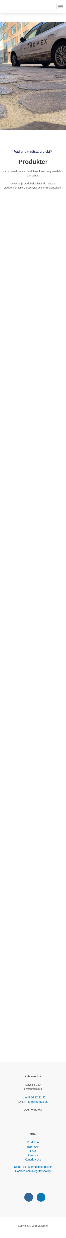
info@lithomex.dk (37, 1101)
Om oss (33, 1155)
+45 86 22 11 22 (35, 1097)
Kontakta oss (33, 1159)
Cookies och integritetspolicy (33, 1171)
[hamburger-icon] (60, 6)
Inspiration (33, 1146)
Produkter (33, 1142)
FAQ (33, 1150)
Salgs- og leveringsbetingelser (33, 1166)
